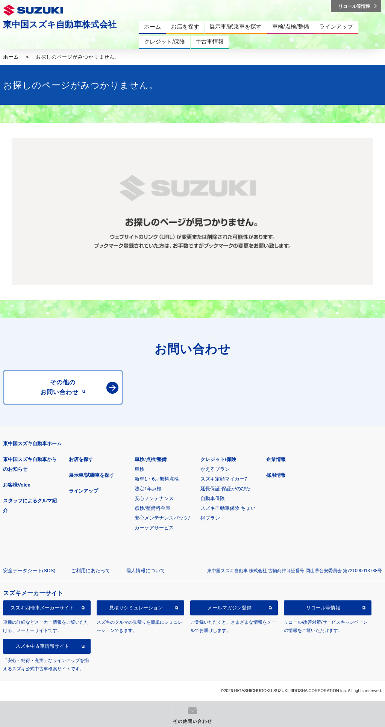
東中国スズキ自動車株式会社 (60, 24)
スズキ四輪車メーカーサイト (42, 608)
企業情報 (276, 459)
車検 (139, 469)
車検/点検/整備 (151, 459)
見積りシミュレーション (136, 608)
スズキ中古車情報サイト (42, 646)
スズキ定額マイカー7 (223, 479)
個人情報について (145, 570)
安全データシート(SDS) (29, 570)
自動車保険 (212, 498)
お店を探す (81, 459)
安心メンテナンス (154, 498)
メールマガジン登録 (230, 608)
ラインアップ (83, 491)
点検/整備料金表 (152, 508)
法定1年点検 (148, 488)
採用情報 (276, 475)
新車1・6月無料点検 (157, 479)
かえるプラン (215, 469)
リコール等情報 (323, 608)
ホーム (11, 57)
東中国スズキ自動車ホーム (32, 443)
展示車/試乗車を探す (91, 475)
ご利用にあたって (90, 570)
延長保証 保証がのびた (225, 488)
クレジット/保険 (218, 459)
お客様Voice (16, 485)
